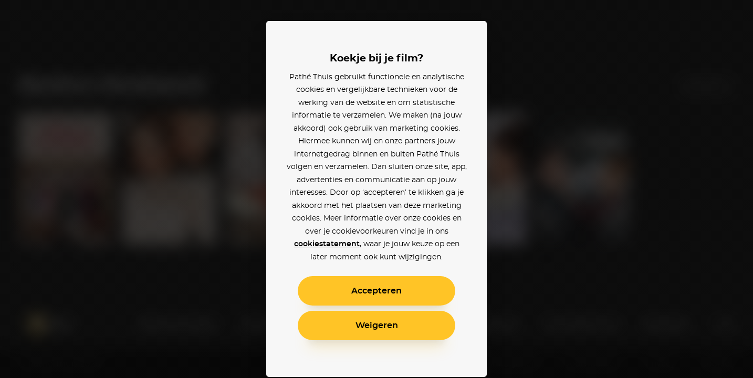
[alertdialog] (376, 189)
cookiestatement (327, 244)
